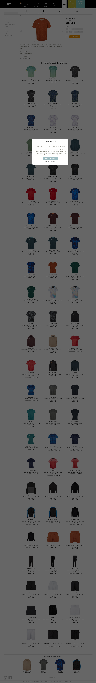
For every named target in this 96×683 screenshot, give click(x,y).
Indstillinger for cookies (50, 161)
